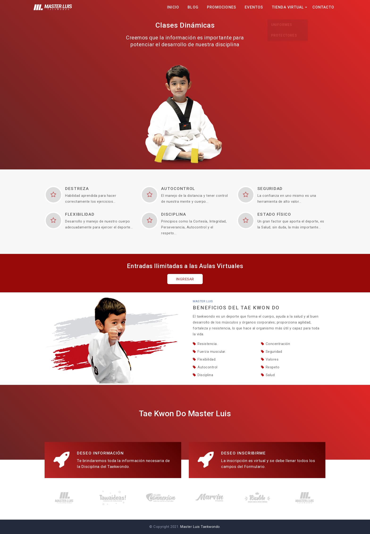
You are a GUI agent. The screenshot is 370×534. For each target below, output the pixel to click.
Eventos (254, 7)
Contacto (323, 7)
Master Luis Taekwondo (200, 527)
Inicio (173, 7)
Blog (193, 7)
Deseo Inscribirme (243, 453)
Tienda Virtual (288, 7)
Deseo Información (100, 453)
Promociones (221, 7)
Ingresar (185, 279)
